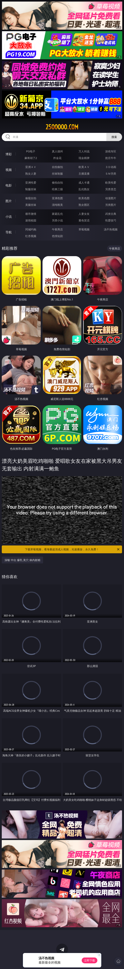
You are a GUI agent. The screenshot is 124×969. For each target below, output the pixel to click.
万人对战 (84, 151)
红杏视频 (30, 236)
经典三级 (57, 189)
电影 (8, 185)
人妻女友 (84, 214)
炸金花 (57, 158)
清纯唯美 (57, 205)
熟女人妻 (30, 173)
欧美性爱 (110, 182)
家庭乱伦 (57, 214)
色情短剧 (57, 236)
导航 (8, 232)
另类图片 (110, 205)
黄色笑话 (84, 220)
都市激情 (30, 214)
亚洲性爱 (30, 182)
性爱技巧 (110, 220)
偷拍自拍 (57, 182)
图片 (8, 201)
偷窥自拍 (30, 198)
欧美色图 (84, 198)
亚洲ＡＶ (30, 167)
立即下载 (89, 960)
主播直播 (84, 173)
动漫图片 (110, 198)
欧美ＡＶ (84, 167)
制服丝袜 (30, 189)
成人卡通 (84, 182)
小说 (8, 216)
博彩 (8, 154)
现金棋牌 (84, 158)
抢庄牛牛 (110, 158)
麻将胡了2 (30, 158)
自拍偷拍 (57, 167)
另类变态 (110, 189)
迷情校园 (30, 220)
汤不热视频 (111, 229)
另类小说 (57, 220)
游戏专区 (110, 151)
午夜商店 (57, 229)
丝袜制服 (57, 173)
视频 (8, 170)
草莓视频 (84, 229)
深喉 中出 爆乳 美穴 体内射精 (22, 560)
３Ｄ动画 (110, 167)
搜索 (114, 137)
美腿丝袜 (30, 205)
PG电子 (30, 151)
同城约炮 (30, 229)
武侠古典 (110, 214)
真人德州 (57, 151)
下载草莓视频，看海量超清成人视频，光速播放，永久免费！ (72, 549)
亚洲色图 (57, 198)
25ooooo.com (62, 127)
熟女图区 (84, 205)
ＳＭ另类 (110, 173)
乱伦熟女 (84, 189)
